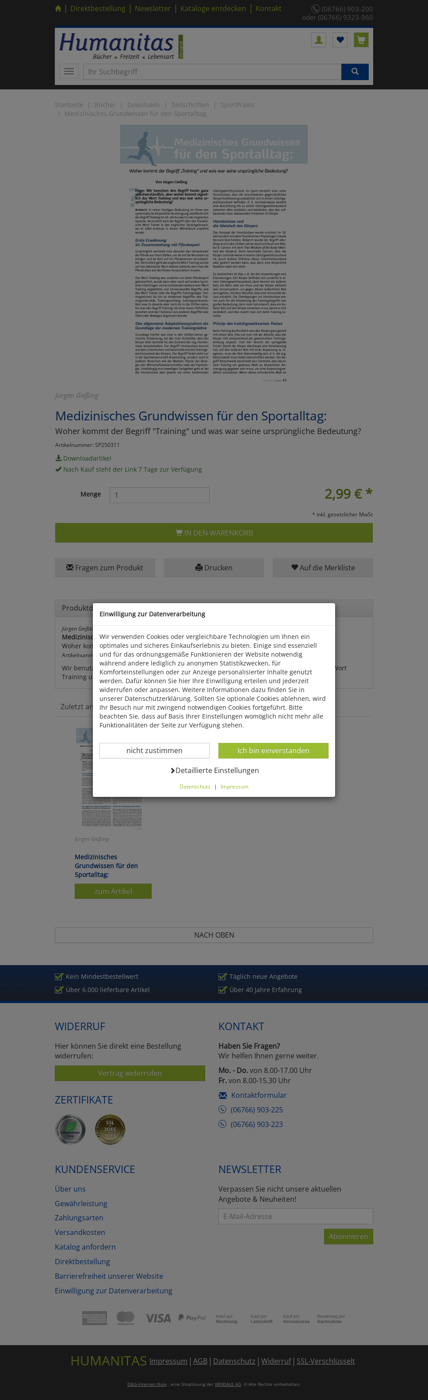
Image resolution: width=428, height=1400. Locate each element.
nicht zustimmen (160, 750)
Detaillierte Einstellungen (214, 770)
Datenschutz (195, 786)
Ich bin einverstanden (273, 750)
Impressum (234, 786)
